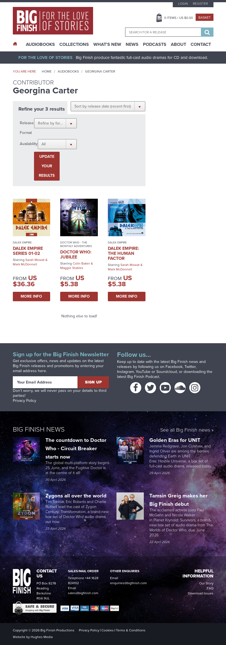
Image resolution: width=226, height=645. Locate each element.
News (132, 44)
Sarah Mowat (35, 259)
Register (200, 3)
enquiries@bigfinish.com (128, 583)
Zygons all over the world (76, 496)
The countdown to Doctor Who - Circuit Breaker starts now (75, 448)
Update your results (47, 166)
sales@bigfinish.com (83, 593)
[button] (108, 106)
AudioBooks (40, 44)
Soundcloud (166, 372)
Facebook (174, 367)
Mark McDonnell (25, 264)
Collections (74, 44)
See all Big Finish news (185, 430)
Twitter (190, 367)
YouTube (143, 372)
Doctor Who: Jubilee (75, 254)
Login (183, 3)
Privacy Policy (24, 401)
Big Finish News (39, 429)
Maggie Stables (71, 267)
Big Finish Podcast (143, 377)
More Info (31, 296)
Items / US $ (178, 17)
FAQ (210, 588)
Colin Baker (81, 263)
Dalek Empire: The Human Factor (123, 253)
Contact (201, 44)
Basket (204, 17)
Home (47, 71)
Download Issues (200, 593)
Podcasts (154, 44)
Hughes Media (42, 636)
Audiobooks (68, 71)
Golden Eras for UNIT (175, 440)
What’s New (107, 44)
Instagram (125, 372)
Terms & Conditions (130, 630)
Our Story (206, 583)
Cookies (107, 630)
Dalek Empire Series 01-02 (28, 250)
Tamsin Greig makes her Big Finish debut (178, 500)
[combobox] (163, 32)
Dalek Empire (22, 242)
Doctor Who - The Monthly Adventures (76, 244)
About (178, 44)
